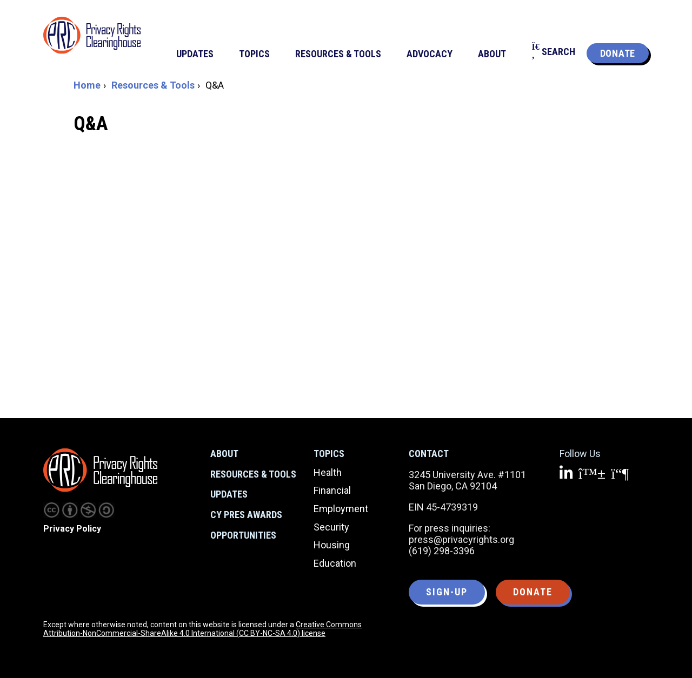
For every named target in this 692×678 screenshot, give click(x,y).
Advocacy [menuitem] (430, 53)
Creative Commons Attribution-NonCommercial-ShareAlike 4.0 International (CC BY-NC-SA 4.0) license (202, 628)
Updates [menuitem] (195, 53)
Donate (617, 53)
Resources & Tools (153, 85)
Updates (229, 494)
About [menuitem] (492, 53)
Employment (341, 508)
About (224, 453)
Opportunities (243, 535)
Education (335, 563)
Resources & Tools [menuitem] (338, 53)
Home (87, 85)
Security (331, 527)
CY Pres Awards (246, 514)
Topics (329, 453)
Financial (332, 490)
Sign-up (447, 592)
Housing (332, 545)
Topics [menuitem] (254, 53)
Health (328, 472)
